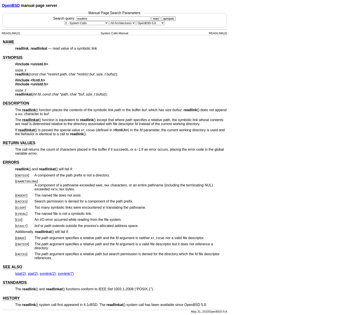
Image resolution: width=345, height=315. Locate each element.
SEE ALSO (12, 267)
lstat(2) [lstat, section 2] (20, 274)
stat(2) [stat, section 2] (33, 274)
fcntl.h (38, 80)
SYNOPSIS (12, 57)
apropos (168, 18)
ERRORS (11, 162)
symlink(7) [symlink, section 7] (66, 274)
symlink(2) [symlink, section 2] (48, 274)
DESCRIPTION (16, 103)
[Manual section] (86, 23)
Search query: (102, 18)
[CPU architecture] (122, 23)
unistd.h (39, 64)
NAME (8, 42)
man (156, 18)
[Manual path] (150, 23)
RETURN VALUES (19, 143)
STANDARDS (15, 282)
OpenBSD (11, 5)
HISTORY (11, 298)
